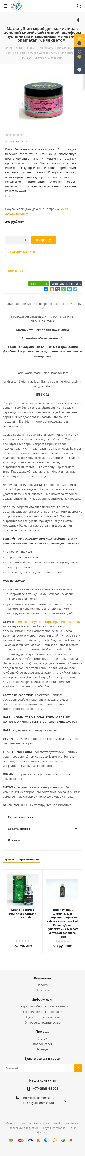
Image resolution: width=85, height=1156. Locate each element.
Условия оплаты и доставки (42, 1012)
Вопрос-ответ (42, 1044)
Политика (43, 990)
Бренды (42, 1049)
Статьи (42, 1038)
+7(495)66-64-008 (45, 1089)
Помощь (43, 1032)
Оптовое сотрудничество (42, 1022)
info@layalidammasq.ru (38, 1098)
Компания (42, 978)
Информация (42, 999)
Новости (43, 985)
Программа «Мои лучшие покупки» (42, 1006)
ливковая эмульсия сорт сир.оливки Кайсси (47, 622)
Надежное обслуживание (43, 1017)
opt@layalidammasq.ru (38, 1103)
